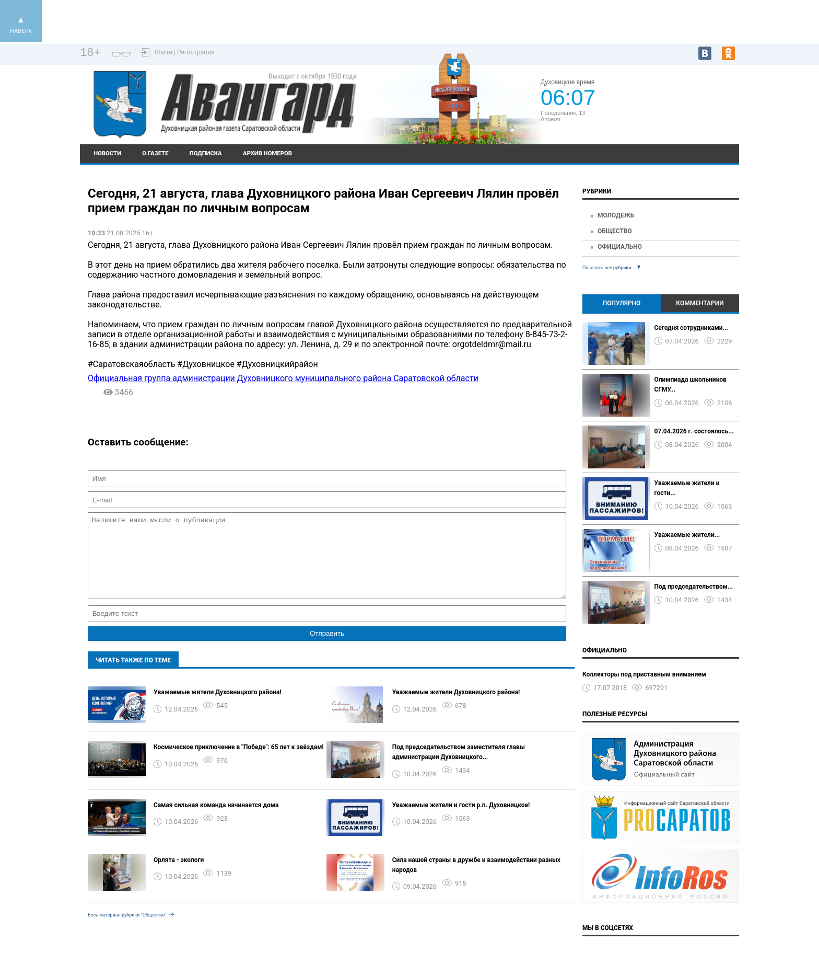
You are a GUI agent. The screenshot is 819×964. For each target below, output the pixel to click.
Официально (620, 246)
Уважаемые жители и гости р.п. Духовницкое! (461, 820)
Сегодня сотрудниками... (691, 327)
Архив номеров (267, 153)
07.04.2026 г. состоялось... (694, 431)
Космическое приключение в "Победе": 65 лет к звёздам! (239, 762)
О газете (155, 153)
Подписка (206, 153)
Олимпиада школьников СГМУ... (690, 384)
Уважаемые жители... (687, 534)
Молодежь (616, 215)
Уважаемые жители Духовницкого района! (218, 707)
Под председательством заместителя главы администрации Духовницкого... (458, 767)
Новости (107, 153)
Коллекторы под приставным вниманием (644, 674)
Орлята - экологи (179, 875)
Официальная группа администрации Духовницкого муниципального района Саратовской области (283, 378)
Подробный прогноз (670, 108)
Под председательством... (693, 586)
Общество (615, 231)
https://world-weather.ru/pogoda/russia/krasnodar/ (670, 118)
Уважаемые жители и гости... (687, 488)
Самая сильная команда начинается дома (216, 820)
